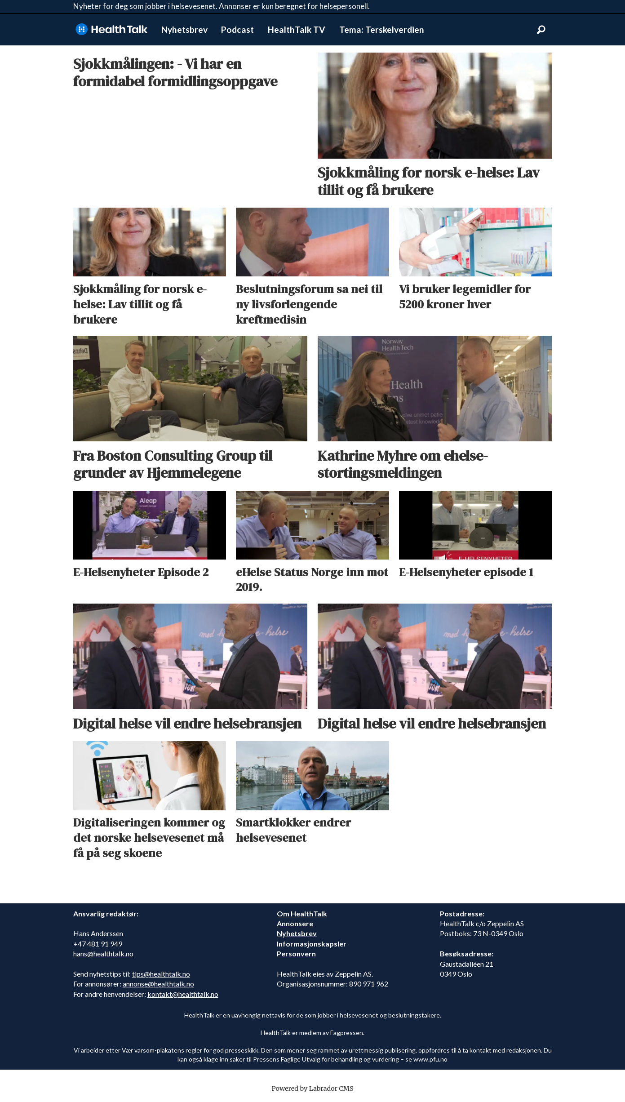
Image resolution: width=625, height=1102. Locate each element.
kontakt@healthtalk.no (182, 994)
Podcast (237, 29)
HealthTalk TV (296, 29)
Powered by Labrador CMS (313, 1088)
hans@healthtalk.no (103, 953)
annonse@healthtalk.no (158, 983)
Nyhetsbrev (184, 29)
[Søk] (541, 29)
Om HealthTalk (302, 913)
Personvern (296, 953)
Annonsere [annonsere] (295, 923)
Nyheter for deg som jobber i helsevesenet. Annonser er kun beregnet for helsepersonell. (221, 6)
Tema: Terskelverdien (381, 29)
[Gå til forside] (111, 29)
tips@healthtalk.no (161, 973)
